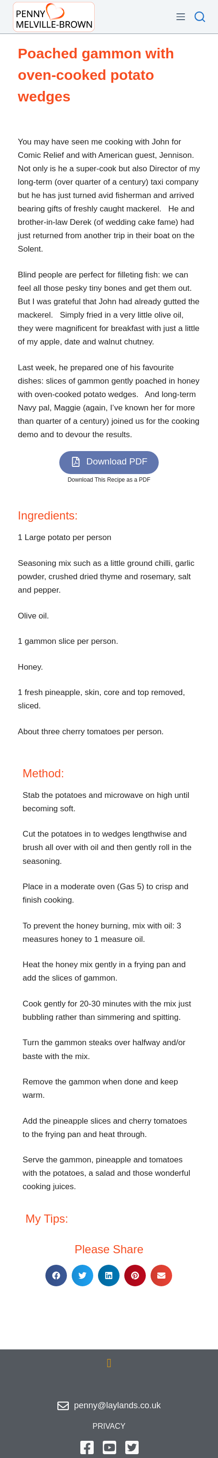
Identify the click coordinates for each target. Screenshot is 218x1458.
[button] (109, 462)
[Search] (200, 16)
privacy (108, 1426)
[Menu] (180, 16)
